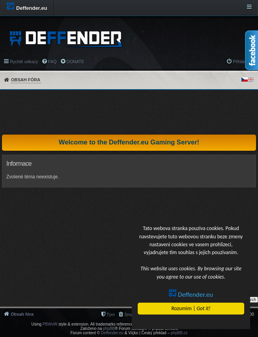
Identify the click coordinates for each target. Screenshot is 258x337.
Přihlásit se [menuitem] (243, 61)
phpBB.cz (179, 333)
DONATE (75, 61)
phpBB (109, 328)
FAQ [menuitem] (52, 61)
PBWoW (50, 324)
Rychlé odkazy (24, 61)
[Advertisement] (129, 112)
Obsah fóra (25, 79)
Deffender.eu (191, 294)
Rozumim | (191, 308)
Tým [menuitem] (111, 314)
